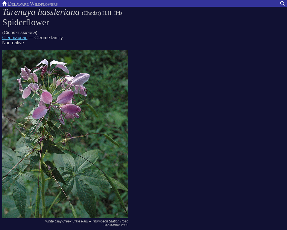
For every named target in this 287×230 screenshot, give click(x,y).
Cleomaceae (14, 37)
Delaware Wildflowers (30, 3)
